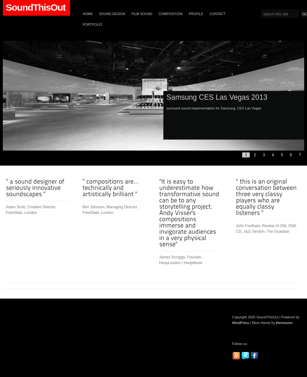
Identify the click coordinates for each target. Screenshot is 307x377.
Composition (171, 14)
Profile (196, 14)
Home (88, 14)
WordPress (240, 323)
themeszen (284, 323)
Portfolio (92, 24)
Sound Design (112, 14)
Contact (218, 14)
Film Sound (141, 14)
